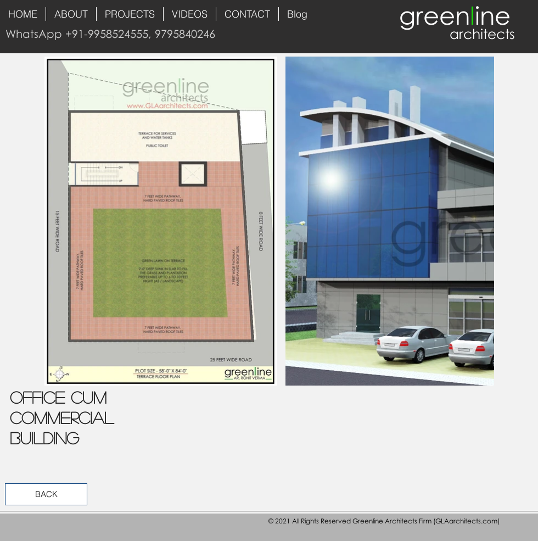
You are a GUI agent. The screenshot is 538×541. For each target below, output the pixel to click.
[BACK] (46, 494)
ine (493, 15)
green (434, 15)
